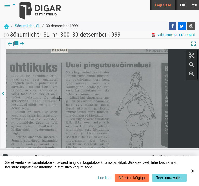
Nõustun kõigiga (132, 178)
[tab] (13, 47)
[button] (9, 5)
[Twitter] (182, 26)
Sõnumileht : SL (27, 26)
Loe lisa (104, 178)
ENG (183, 5)
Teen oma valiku (169, 178)
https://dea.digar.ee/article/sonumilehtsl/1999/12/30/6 (47, 61)
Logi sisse (163, 5)
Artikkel (36, 47)
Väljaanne (13, 47)
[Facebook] (172, 26)
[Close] (193, 171)
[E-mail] (191, 26)
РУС (194, 5)
